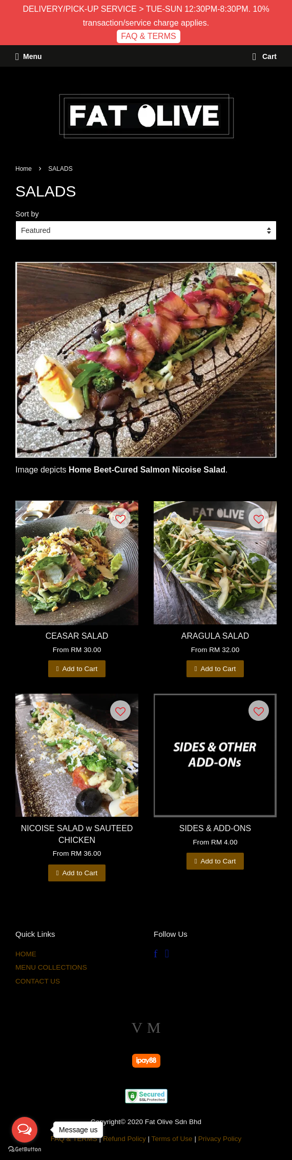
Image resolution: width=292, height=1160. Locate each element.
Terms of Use (172, 1139)
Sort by (27, 214)
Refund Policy (124, 1139)
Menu (28, 56)
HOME (25, 954)
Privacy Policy (220, 1139)
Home (23, 168)
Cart (265, 56)
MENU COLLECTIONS (51, 967)
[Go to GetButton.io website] (24, 1149)
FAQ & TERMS (148, 36)
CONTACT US (37, 981)
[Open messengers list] (24, 1130)
